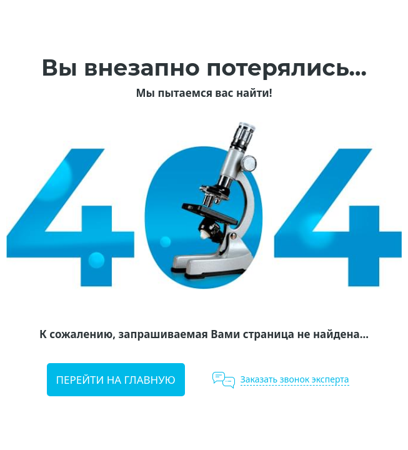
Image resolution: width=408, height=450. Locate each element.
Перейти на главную (116, 379)
